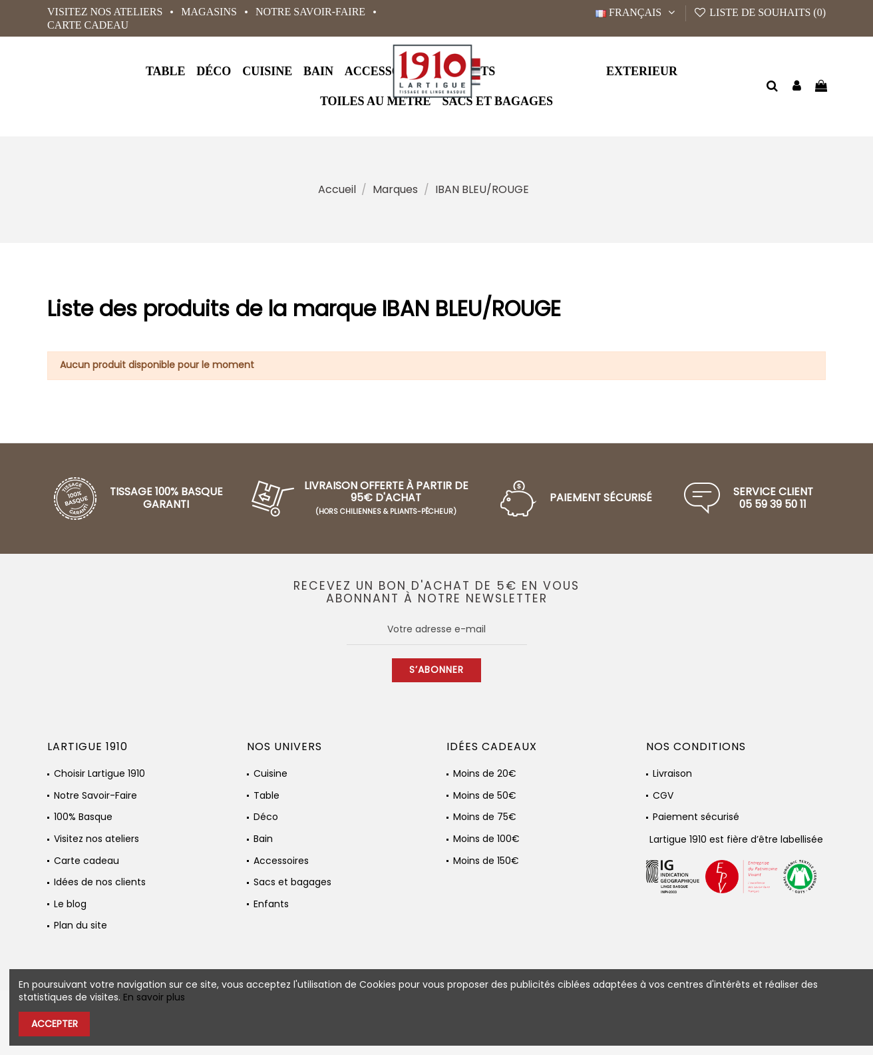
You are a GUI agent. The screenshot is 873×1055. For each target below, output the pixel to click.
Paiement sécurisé (696, 817)
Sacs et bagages (292, 882)
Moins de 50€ (484, 795)
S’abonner (436, 669)
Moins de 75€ (484, 817)
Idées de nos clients (100, 882)
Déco (266, 817)
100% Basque (83, 817)
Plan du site (80, 925)
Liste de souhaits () (759, 12)
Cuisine (270, 773)
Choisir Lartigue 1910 (99, 773)
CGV (663, 795)
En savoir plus (154, 997)
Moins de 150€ (486, 861)
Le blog (70, 904)
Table (266, 795)
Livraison (672, 773)
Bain (263, 839)
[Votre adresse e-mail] (437, 629)
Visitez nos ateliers (106, 11)
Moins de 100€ (486, 839)
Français (637, 12)
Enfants (271, 904)
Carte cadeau (87, 25)
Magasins (210, 11)
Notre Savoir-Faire (312, 11)
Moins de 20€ (484, 773)
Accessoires (281, 861)
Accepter (54, 1023)
